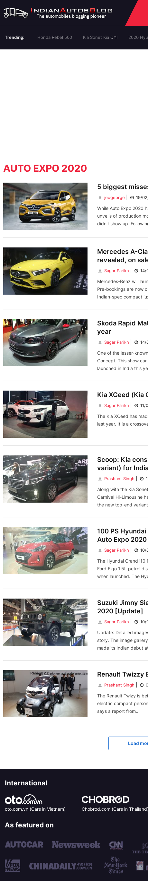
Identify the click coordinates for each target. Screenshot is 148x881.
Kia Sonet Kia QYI (100, 37)
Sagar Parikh (113, 270)
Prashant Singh (115, 478)
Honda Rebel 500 (54, 37)
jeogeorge (111, 197)
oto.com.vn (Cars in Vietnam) (35, 809)
